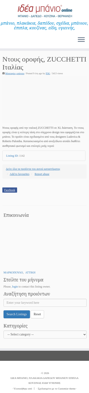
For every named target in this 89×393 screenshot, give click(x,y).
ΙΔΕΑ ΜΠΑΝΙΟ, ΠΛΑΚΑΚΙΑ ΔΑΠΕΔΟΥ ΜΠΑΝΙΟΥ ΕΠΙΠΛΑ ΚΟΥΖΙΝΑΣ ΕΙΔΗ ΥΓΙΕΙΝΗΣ (45, 380)
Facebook (9, 190)
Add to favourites (19, 174)
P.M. (48, 73)
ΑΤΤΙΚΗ (30, 272)
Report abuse (42, 174)
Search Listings (17, 314)
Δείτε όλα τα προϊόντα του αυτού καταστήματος (33, 169)
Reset (37, 314)
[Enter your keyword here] (45, 303)
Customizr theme (66, 388)
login (15, 286)
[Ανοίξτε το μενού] (81, 39)
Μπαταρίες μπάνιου (14, 73)
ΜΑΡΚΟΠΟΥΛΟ (13, 272)
